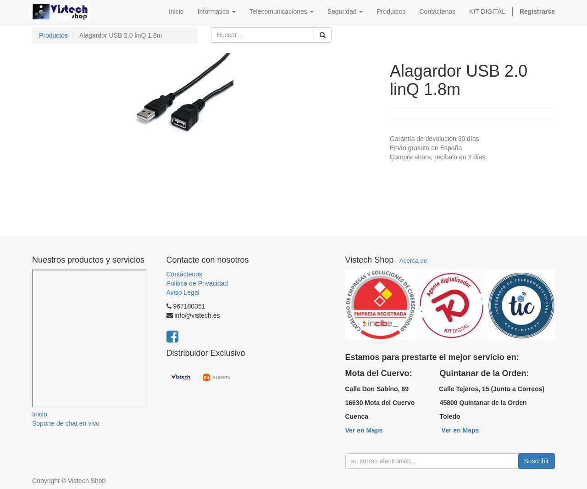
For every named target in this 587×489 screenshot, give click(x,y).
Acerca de (413, 260)
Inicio (39, 414)
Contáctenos (184, 274)
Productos (53, 35)
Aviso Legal (182, 292)
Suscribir (536, 461)
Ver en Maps (364, 430)
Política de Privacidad (197, 283)
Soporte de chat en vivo (66, 423)
